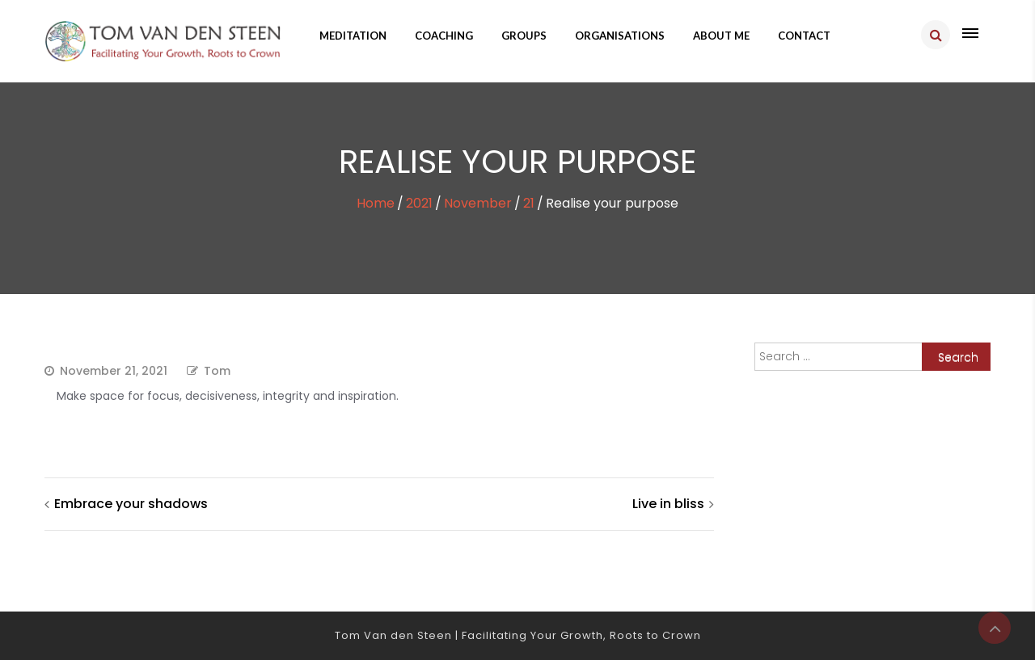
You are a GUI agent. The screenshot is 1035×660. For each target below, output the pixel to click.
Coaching (444, 35)
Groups (524, 35)
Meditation (353, 35)
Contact (804, 35)
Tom (217, 371)
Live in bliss (668, 503)
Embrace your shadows (131, 503)
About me (721, 35)
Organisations (620, 35)
